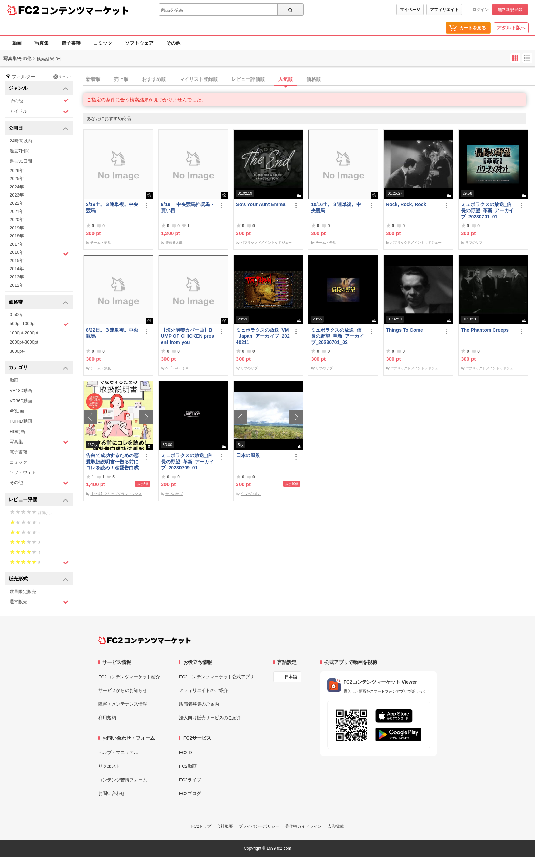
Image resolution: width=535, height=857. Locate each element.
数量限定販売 (23, 591)
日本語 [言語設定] (291, 676)
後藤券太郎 (174, 242)
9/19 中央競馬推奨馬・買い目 (188, 207)
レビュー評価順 (248, 79)
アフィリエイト (444, 9)
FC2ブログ (190, 793)
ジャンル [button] (38, 88)
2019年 (17, 227)
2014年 (17, 268)
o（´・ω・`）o (176, 368)
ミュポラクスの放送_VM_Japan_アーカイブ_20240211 (263, 336)
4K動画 (17, 410)
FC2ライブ (190, 779)
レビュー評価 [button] (38, 500)
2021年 (17, 211)
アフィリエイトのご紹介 (203, 690)
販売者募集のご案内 (199, 704)
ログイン (480, 9)
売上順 (121, 79)
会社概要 (225, 826)
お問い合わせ (111, 793)
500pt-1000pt (39, 324)
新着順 (93, 79)
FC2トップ (201, 826)
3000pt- (17, 351)
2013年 (17, 276)
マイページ (410, 9)
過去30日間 (21, 161)
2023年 (17, 195)
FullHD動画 (21, 421)
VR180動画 (21, 390)
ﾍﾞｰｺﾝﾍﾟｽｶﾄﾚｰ (251, 494)
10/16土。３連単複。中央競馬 (336, 207)
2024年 (17, 186)
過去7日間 (20, 151)
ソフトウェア (139, 43)
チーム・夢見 (100, 242)
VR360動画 (21, 400)
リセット (62, 76)
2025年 (17, 178)
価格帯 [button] (38, 302)
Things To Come (404, 330)
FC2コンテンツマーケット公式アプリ (216, 676)
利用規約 (107, 717)
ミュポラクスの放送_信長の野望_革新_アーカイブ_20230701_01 (487, 210)
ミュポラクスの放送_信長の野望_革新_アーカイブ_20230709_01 (187, 461)
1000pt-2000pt (24, 332)
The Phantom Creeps (485, 330)
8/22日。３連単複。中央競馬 (112, 333)
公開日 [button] (38, 128)
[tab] (309, 79)
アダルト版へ (511, 27)
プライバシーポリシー (258, 826)
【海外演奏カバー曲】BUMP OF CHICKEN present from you (187, 336)
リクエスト (109, 766)
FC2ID (185, 752)
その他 (173, 43)
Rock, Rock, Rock (406, 204)
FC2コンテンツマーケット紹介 (129, 676)
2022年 (17, 203)
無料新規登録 (510, 9)
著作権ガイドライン (303, 826)
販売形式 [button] (38, 579)
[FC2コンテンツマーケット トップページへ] (144, 640)
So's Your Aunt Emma (261, 204)
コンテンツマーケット (85, 10)
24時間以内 (21, 140)
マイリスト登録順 (198, 79)
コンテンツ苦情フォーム (122, 779)
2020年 (17, 219)
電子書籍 (71, 43)
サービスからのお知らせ (122, 690)
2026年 (17, 170)
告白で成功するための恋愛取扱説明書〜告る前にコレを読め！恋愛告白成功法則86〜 (112, 462)
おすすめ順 (154, 79)
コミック (102, 43)
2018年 (17, 235)
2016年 (39, 253)
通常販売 (39, 602)
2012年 (17, 285)
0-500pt (17, 314)
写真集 (41, 43)
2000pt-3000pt (24, 342)
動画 (17, 43)
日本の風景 (248, 455)
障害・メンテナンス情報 (122, 704)
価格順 (313, 79)
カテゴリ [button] (38, 368)
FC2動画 (188, 766)
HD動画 (17, 431)
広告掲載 (335, 826)
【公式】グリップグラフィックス (116, 494)
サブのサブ (473, 242)
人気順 (285, 79)
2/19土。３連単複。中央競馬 (112, 207)
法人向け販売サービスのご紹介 (210, 717)
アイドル (39, 111)
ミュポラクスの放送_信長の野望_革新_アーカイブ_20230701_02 (337, 336)
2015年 (17, 260)
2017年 (17, 244)
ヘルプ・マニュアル (118, 752)
